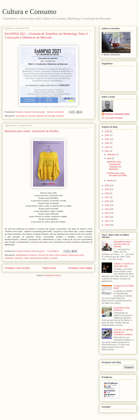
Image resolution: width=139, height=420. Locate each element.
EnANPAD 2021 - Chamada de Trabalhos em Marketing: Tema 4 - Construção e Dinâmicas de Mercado (47, 35)
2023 (107, 143)
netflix (26, 258)
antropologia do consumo (26, 255)
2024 (107, 139)
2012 (107, 217)
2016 (107, 201)
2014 (107, 209)
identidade (9, 258)
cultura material (60, 255)
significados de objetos (39, 258)
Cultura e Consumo (29, 11)
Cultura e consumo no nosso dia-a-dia (123, 264)
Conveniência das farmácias (122, 309)
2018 (107, 193)
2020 (107, 185)
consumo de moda (45, 255)
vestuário (54, 258)
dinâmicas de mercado (45, 116)
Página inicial (49, 268)
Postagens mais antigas (80, 268)
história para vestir (76, 255)
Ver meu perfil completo (112, 118)
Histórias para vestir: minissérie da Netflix (32, 131)
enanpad (60, 116)
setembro (111, 154)
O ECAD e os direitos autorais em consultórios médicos (123, 332)
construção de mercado (25, 116)
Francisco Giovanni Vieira (117, 114)
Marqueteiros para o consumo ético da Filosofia (123, 244)
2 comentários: (53, 251)
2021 (107, 151)
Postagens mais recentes (17, 268)
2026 (107, 131)
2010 (107, 225)
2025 (107, 135)
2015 (107, 205)
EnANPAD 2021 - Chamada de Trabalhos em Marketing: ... (114, 165)
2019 (107, 189)
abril (109, 158)
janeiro (110, 180)
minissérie (18, 258)
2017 (107, 197)
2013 (107, 213)
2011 (107, 221)
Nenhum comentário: (56, 112)
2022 (107, 147)
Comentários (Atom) (52, 275)
